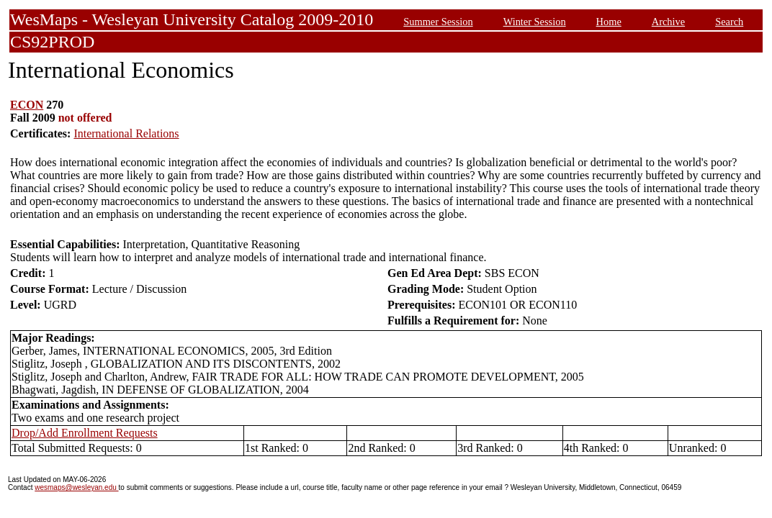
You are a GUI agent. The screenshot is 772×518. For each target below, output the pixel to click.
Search (729, 21)
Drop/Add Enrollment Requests (85, 433)
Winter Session (534, 21)
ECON (26, 105)
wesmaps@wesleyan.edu (76, 487)
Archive (668, 21)
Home (608, 21)
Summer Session (437, 21)
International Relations (126, 133)
